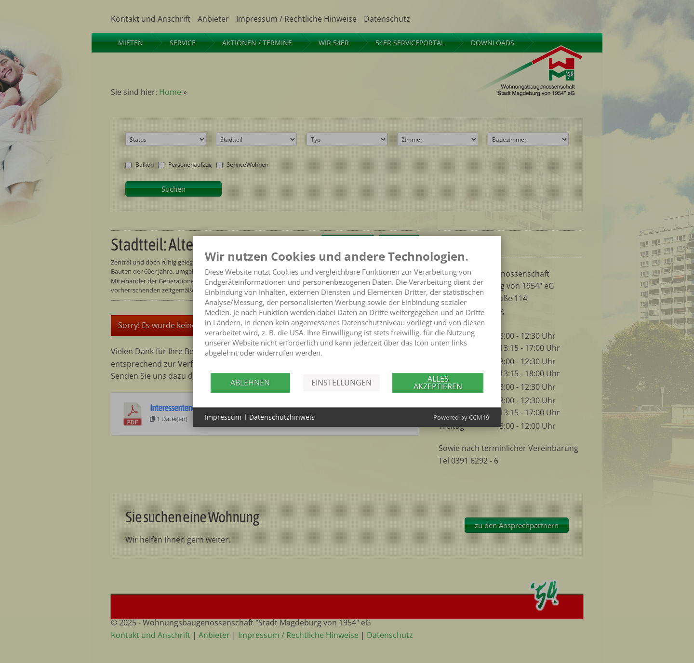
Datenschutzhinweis (282, 417)
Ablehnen (250, 382)
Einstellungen (341, 382)
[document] (347, 311)
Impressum (223, 417)
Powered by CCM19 (461, 417)
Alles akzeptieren (438, 382)
